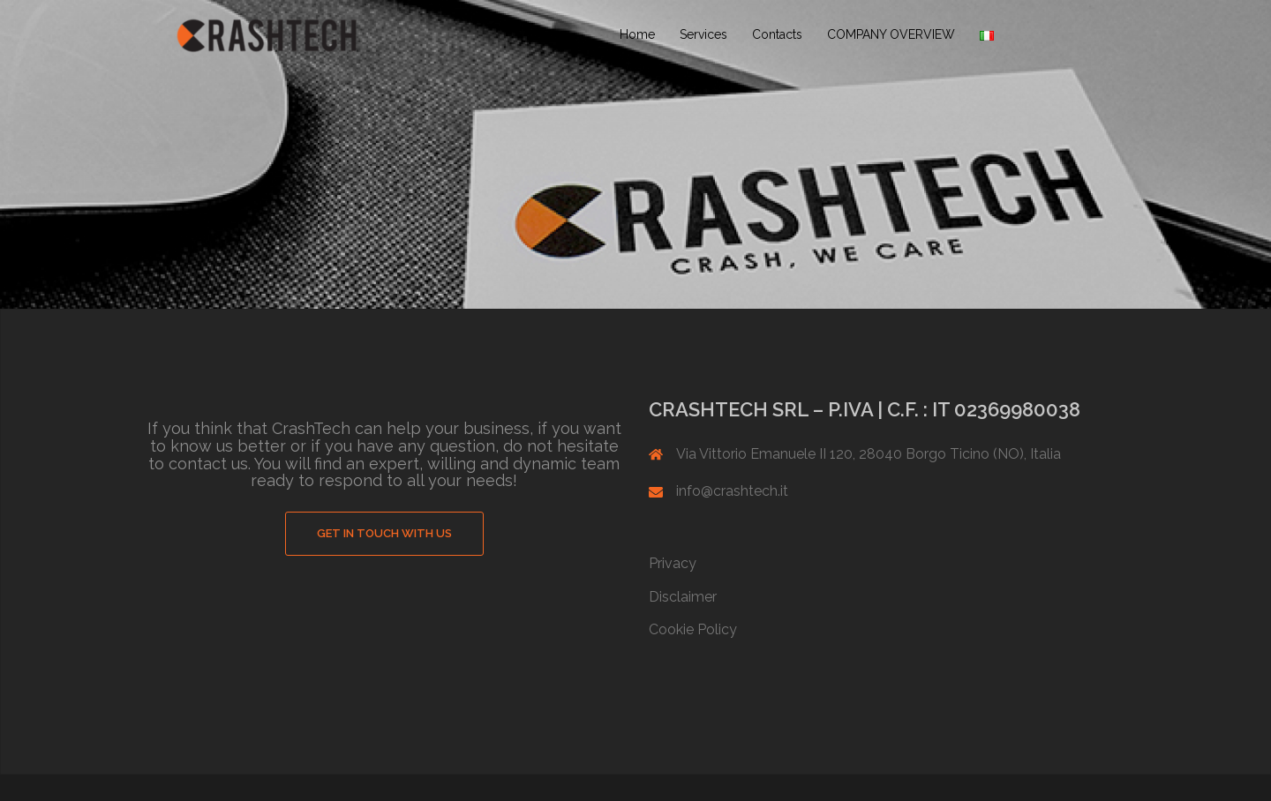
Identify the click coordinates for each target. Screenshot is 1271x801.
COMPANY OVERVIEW (891, 34)
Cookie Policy (693, 629)
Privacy (672, 563)
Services (703, 34)
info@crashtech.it (732, 491)
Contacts (777, 34)
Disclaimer (683, 596)
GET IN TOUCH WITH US (384, 533)
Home (637, 34)
